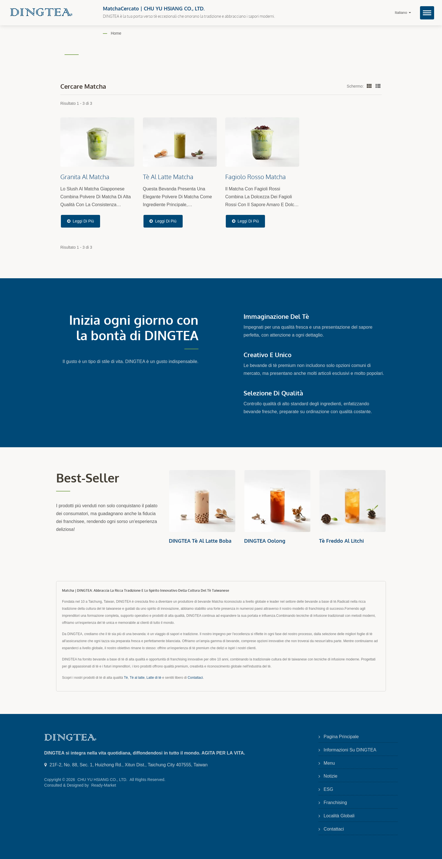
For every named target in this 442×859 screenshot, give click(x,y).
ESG (328, 789)
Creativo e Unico (267, 355)
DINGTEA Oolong (264, 541)
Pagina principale (341, 736)
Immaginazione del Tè (276, 316)
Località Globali (339, 815)
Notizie (330, 776)
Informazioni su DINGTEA (350, 749)
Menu (329, 763)
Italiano (403, 12)
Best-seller (89, 477)
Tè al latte (137, 678)
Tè (126, 678)
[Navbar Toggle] (427, 12)
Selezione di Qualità (273, 393)
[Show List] (378, 86)
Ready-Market (103, 785)
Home (116, 33)
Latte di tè (154, 678)
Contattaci (195, 678)
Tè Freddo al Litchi (341, 541)
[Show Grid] (369, 86)
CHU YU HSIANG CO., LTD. (102, 779)
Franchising (335, 802)
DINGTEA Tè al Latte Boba (200, 541)
